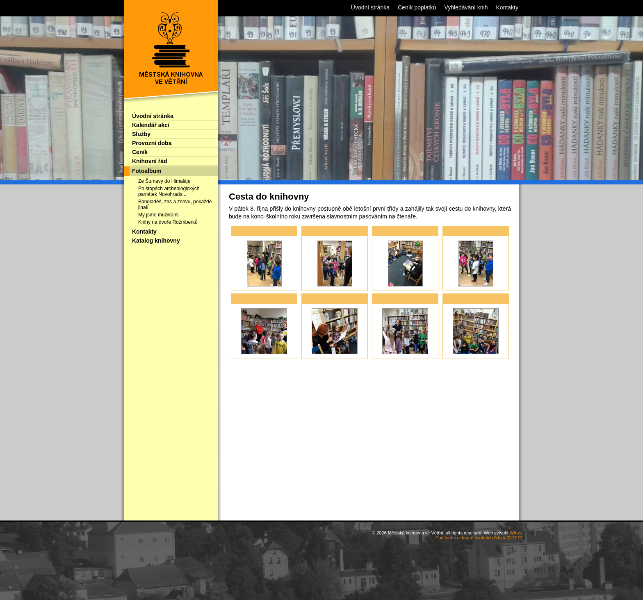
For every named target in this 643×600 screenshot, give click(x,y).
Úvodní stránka (152, 116)
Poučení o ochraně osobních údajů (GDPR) (479, 537)
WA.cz (516, 532)
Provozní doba (151, 143)
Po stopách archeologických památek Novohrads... (168, 191)
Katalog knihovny (156, 240)
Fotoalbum (147, 171)
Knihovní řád (149, 161)
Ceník (140, 152)
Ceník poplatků (417, 7)
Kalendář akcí (150, 125)
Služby (141, 134)
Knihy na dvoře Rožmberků (168, 222)
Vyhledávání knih (466, 7)
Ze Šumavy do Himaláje (164, 181)
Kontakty (144, 231)
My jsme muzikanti (158, 215)
